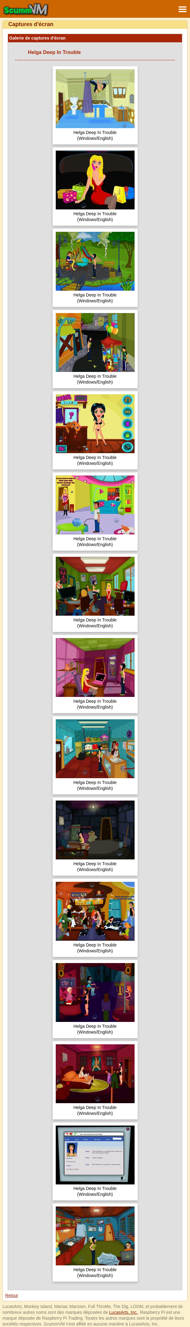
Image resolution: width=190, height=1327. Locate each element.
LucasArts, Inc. (123, 1312)
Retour (11, 1295)
